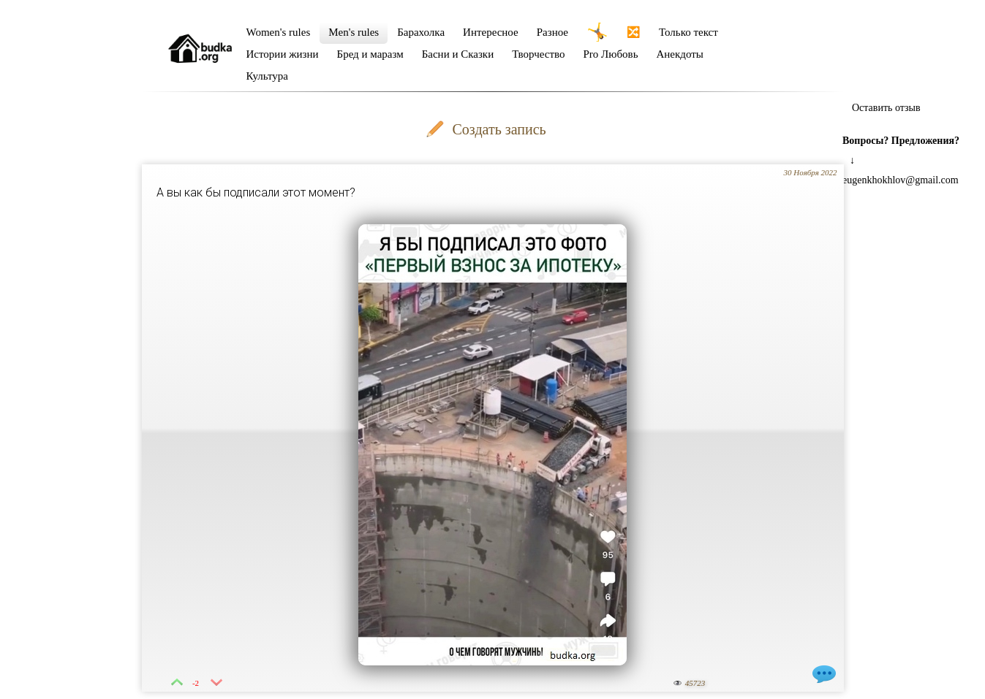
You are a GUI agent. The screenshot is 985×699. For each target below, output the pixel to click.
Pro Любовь (610, 54)
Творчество (538, 54)
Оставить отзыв (886, 107)
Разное (552, 32)
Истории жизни (282, 54)
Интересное (490, 32)
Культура (267, 76)
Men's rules (353, 32)
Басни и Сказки (458, 54)
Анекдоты (680, 54)
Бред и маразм (370, 54)
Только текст (688, 32)
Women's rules (278, 32)
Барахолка (421, 32)
